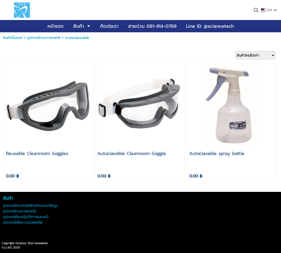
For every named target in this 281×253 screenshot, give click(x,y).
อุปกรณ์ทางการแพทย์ (43, 38)
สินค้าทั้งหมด (12, 38)
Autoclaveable (77, 38)
